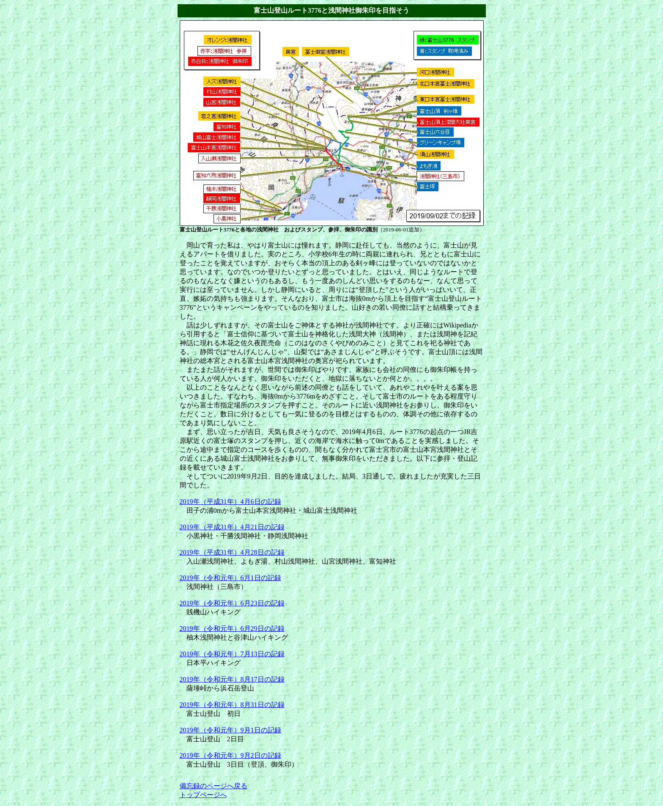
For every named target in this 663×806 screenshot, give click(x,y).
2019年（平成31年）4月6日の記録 (230, 501)
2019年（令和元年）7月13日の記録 (232, 653)
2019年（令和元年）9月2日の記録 (230, 755)
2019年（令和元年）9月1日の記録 (230, 730)
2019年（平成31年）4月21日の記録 (232, 527)
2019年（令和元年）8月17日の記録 (232, 679)
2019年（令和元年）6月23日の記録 (232, 603)
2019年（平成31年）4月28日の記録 (232, 552)
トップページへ (203, 794)
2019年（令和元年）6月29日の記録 (232, 628)
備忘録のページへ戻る (213, 785)
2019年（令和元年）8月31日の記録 (232, 704)
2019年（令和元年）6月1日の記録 (230, 577)
